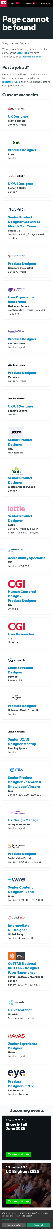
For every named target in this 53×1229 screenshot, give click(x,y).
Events (30, 3)
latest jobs (23, 52)
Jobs (14, 3)
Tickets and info (18, 1154)
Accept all (38, 1225)
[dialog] (26, 1219)
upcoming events (33, 56)
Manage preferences (11, 1220)
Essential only (14, 1225)
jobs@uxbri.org (11, 81)
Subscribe (45, 3)
